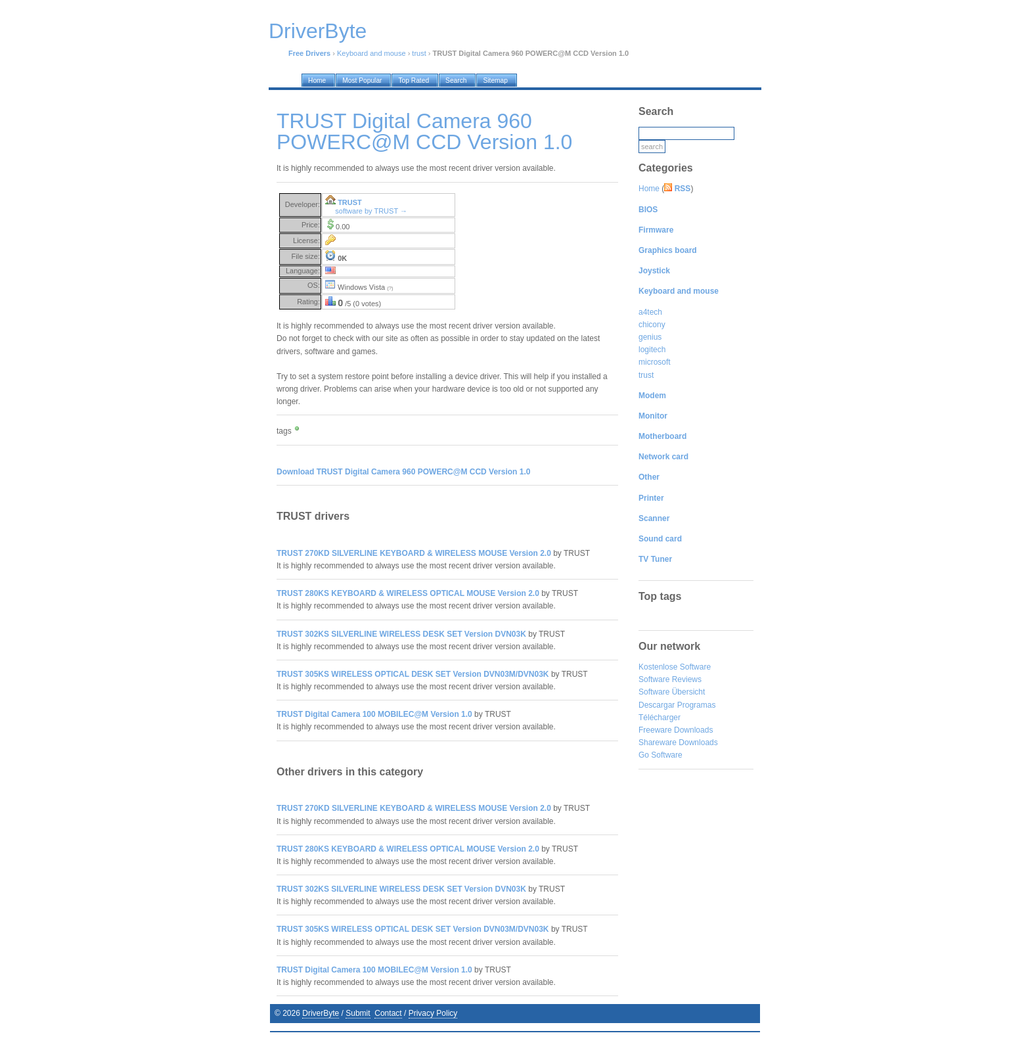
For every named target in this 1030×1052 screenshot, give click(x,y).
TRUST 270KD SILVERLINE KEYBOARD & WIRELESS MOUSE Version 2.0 (414, 553)
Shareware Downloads (678, 742)
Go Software (660, 755)
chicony (651, 324)
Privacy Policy (433, 1013)
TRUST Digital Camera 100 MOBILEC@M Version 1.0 (374, 714)
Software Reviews (670, 679)
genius (649, 337)
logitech (651, 349)
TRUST (350, 202)
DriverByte (320, 1013)
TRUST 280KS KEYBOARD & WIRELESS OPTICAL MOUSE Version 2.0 (408, 593)
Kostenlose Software (674, 667)
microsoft (654, 362)
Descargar (656, 705)
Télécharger (659, 717)
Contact (387, 1013)
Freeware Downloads (675, 730)
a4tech (650, 312)
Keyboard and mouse (371, 53)
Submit (358, 1013)
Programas (696, 705)
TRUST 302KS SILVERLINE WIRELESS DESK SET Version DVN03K (401, 634)
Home (649, 188)
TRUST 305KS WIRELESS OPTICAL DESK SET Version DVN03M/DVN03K (413, 674)
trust (419, 53)
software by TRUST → (371, 211)
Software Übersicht (671, 692)
